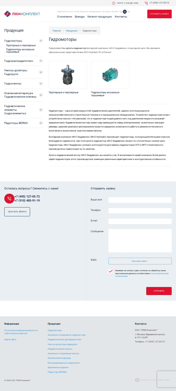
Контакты (121, 16)
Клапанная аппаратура (59, 358)
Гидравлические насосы (60, 349)
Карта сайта (10, 339)
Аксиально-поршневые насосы (63, 353)
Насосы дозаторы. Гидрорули (16, 72)
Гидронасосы (12, 83)
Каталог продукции (99, 16)
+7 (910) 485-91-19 (27, 200)
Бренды (80, 16)
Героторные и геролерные (21, 45)
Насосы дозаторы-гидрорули (62, 344)
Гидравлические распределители (64, 339)
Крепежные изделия (58, 367)
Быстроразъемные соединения (63, 363)
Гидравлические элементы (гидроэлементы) (15, 109)
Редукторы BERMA (16, 123)
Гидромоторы (13, 40)
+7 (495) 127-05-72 (159, 3)
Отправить (158, 291)
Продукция (71, 30)
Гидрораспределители (18, 61)
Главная (57, 30)
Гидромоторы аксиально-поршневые (20, 50)
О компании (64, 16)
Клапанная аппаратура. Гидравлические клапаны (20, 94)
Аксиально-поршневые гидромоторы (67, 335)
